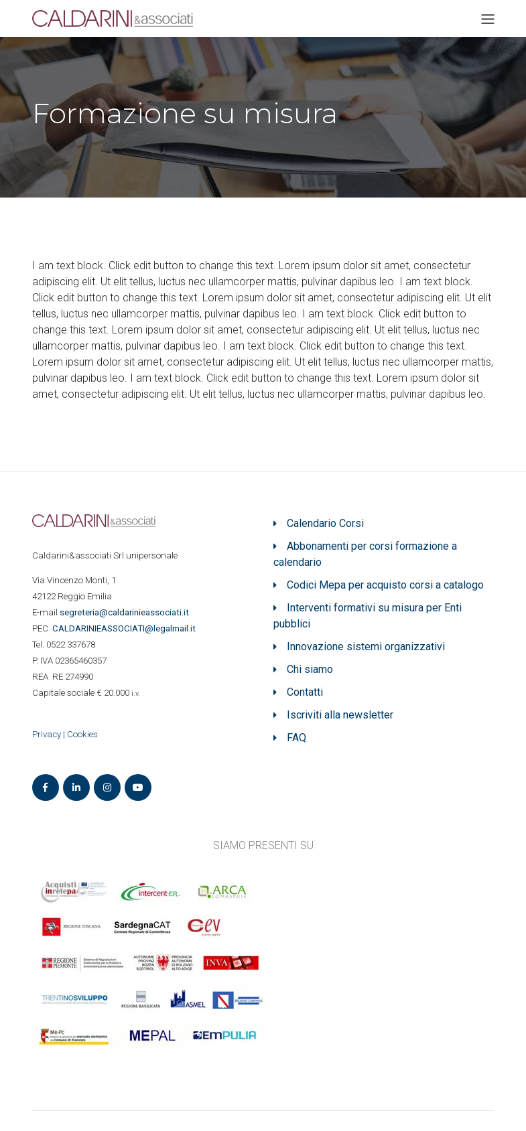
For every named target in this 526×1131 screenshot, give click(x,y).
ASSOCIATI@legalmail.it (126, 628)
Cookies (82, 734)
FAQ (296, 737)
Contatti (305, 692)
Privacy (46, 734)
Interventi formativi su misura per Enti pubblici (367, 615)
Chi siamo (310, 669)
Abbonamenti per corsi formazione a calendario (365, 554)
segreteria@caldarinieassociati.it (125, 612)
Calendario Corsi (325, 523)
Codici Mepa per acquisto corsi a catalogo (385, 585)
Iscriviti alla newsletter (340, 714)
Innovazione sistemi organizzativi (366, 646)
